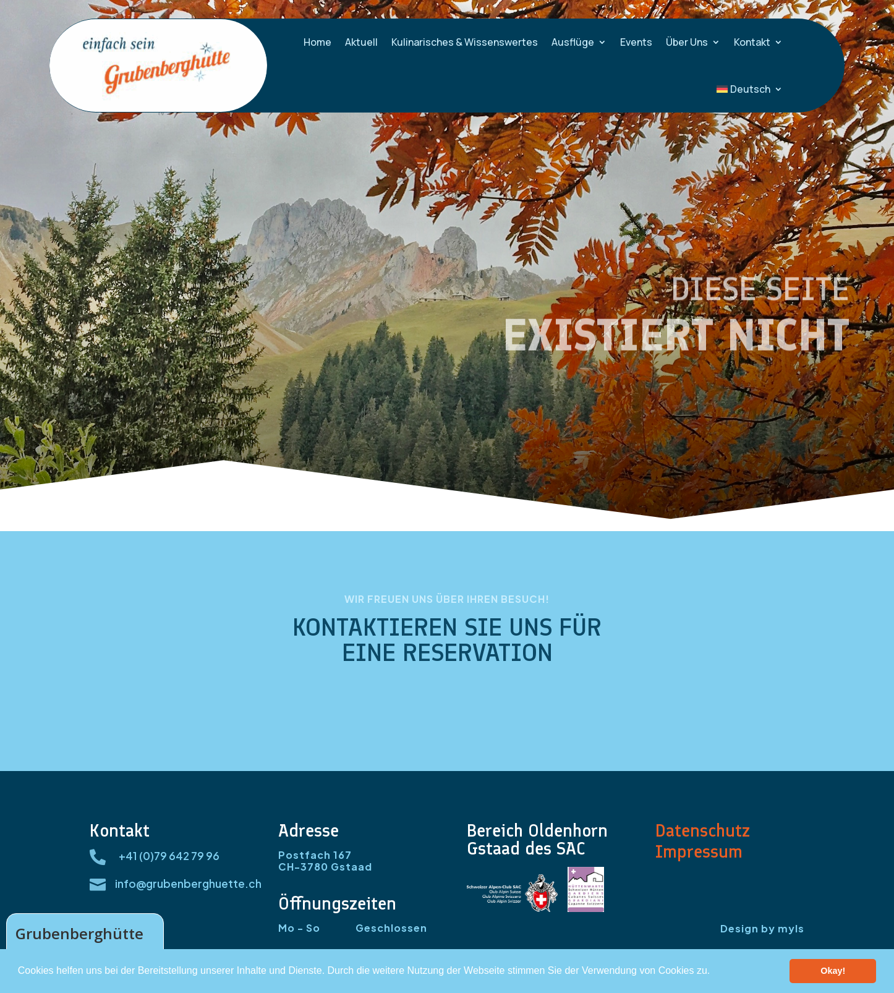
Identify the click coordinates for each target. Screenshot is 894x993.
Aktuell (361, 42)
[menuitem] (750, 89)
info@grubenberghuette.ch (188, 883)
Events (636, 42)
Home (317, 42)
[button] (715, 972)
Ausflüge (572, 42)
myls (791, 928)
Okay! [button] (832, 971)
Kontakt (752, 42)
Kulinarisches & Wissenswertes (464, 42)
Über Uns (687, 42)
